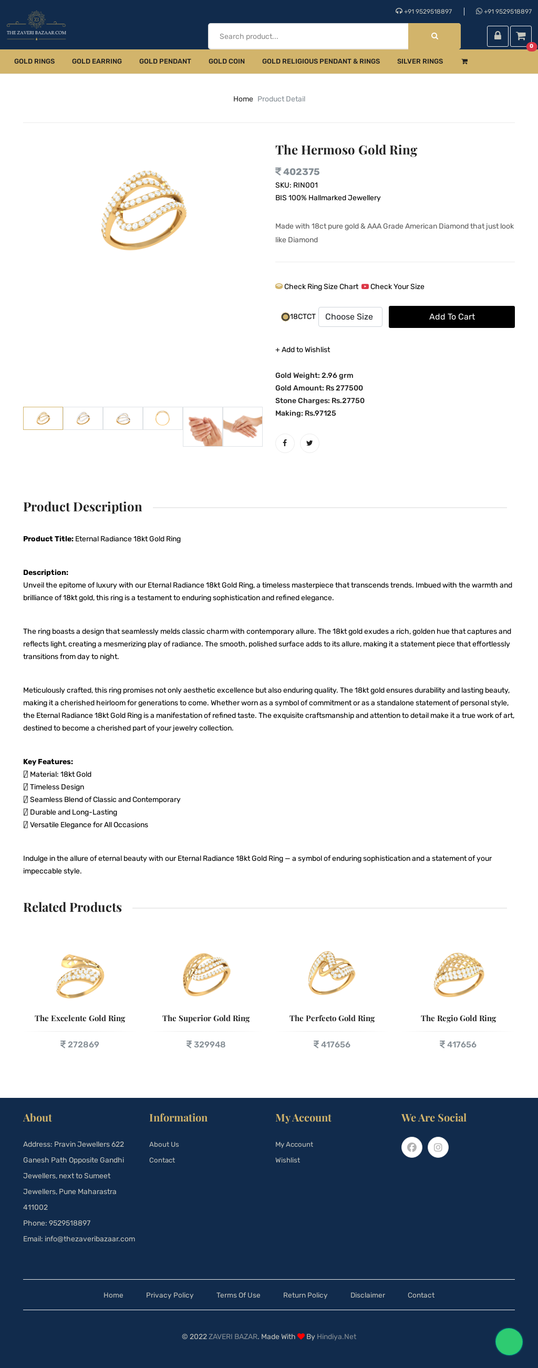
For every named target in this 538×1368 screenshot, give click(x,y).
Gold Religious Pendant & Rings (321, 61)
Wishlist (288, 1160)
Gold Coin (227, 61)
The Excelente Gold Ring (80, 1018)
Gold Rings (34, 61)
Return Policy (308, 1295)
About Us (164, 1144)
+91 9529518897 (424, 11)
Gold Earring (97, 61)
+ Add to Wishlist (302, 349)
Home (97, 1295)
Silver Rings (420, 61)
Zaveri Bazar (233, 1336)
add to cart (452, 317)
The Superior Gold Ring (206, 1018)
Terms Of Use (234, 1295)
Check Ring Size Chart (316, 286)
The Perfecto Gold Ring (332, 1018)
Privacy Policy (158, 1295)
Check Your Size (393, 286)
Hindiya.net (336, 1336)
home (243, 99)
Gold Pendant (165, 61)
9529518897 (69, 1223)
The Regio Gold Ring (458, 1018)
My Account (295, 1144)
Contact (162, 1160)
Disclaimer (377, 1295)
